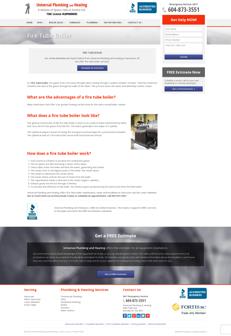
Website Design (181, 331)
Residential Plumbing (70, 302)
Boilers (64, 304)
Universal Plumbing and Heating (44, 331)
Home (29, 22)
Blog (143, 315)
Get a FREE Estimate (115, 274)
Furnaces (75, 22)
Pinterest (148, 315)
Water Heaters (112, 22)
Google (134, 315)
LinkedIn (139, 315)
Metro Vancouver (32, 299)
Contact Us (134, 22)
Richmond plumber (157, 324)
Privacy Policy (78, 331)
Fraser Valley (30, 304)
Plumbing (92, 22)
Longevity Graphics (199, 331)
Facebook (125, 315)
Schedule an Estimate (92, 68)
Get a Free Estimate (182, 88)
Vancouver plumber (74, 324)
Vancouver (29, 296)
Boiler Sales (56, 22)
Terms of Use (64, 331)
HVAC (40, 22)
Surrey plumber (138, 324)
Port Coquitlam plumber (117, 324)
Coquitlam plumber (95, 324)
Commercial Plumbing (71, 296)
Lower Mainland (31, 302)
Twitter (129, 315)
